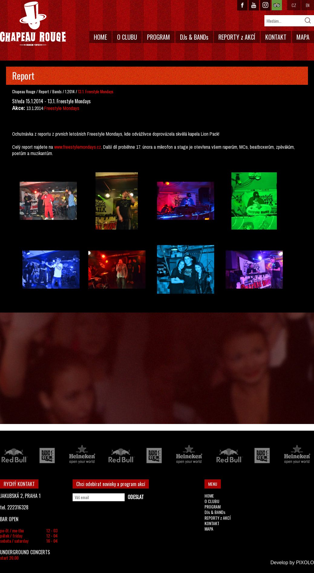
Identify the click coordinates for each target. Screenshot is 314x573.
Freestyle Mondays (61, 108)
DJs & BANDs (194, 36)
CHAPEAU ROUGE (33, 24)
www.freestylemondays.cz (77, 147)
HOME (100, 36)
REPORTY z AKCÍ (236, 36)
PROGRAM (158, 36)
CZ (294, 5)
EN (307, 5)
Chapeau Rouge (23, 91)
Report (44, 91)
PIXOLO (305, 562)
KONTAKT (275, 36)
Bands (57, 91)
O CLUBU (127, 36)
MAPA (302, 36)
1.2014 (70, 91)
